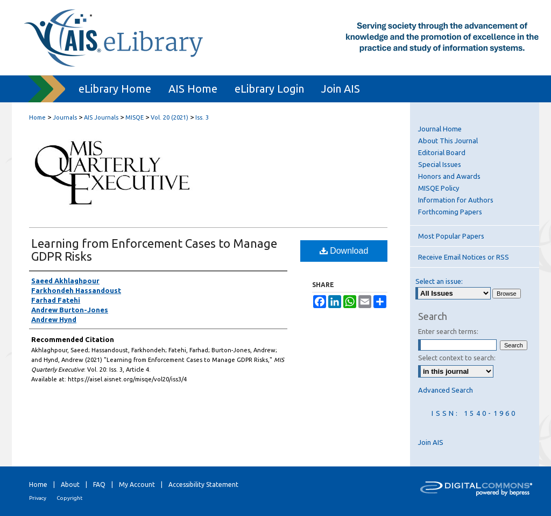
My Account (137, 484)
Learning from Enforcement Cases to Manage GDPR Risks (154, 249)
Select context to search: (457, 357)
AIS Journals (101, 117)
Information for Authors (455, 200)
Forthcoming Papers (450, 211)
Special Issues (439, 164)
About (70, 484)
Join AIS (430, 442)
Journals (65, 117)
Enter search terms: (448, 331)
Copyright (69, 498)
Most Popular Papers (451, 236)
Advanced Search (445, 390)
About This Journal (448, 140)
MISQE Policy (438, 188)
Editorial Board (441, 152)
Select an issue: (439, 281)
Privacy (37, 498)
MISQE (134, 117)
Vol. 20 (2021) (169, 117)
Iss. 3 (202, 117)
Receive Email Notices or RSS (463, 257)
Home (37, 117)
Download (344, 250)
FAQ (99, 484)
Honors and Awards (449, 176)
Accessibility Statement (203, 484)
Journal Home (440, 129)
